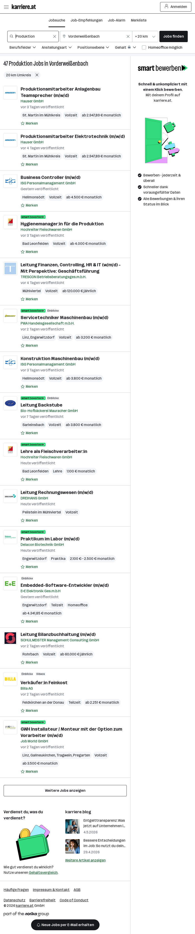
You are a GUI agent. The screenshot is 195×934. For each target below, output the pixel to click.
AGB (77, 890)
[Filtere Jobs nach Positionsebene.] (96, 48)
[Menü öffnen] (6, 7)
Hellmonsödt (33, 197)
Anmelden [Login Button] (176, 7)
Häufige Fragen (16, 890)
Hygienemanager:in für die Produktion (62, 223)
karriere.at (25, 905)
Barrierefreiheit (42, 900)
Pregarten (81, 755)
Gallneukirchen (42, 755)
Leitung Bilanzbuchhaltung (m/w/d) (58, 634)
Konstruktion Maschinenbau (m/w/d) (60, 358)
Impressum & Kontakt (51, 890)
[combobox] (33, 36)
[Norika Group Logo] (26, 915)
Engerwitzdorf (42, 337)
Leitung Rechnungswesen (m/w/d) (57, 492)
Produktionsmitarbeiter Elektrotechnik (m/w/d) (73, 136)
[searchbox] (33, 36)
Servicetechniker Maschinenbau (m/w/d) (64, 317)
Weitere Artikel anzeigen (85, 860)
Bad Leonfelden (35, 243)
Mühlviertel (31, 291)
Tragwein (64, 755)
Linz (25, 337)
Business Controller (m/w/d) (50, 177)
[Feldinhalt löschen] (55, 36)
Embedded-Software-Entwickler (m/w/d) (65, 585)
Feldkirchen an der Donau (43, 702)
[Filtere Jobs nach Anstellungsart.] (60, 48)
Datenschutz (14, 900)
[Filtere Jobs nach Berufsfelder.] (26, 48)
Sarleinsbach (33, 425)
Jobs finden (173, 36)
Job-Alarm (116, 20)
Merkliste (138, 20)
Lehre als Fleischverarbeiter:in (54, 451)
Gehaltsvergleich (43, 872)
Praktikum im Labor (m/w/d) (50, 539)
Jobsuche (57, 20)
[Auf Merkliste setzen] (29, 123)
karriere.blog (78, 811)
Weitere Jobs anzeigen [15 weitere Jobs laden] (65, 790)
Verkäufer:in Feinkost (44, 682)
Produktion (20, 63)
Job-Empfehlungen (86, 20)
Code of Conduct (74, 900)
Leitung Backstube (41, 405)
